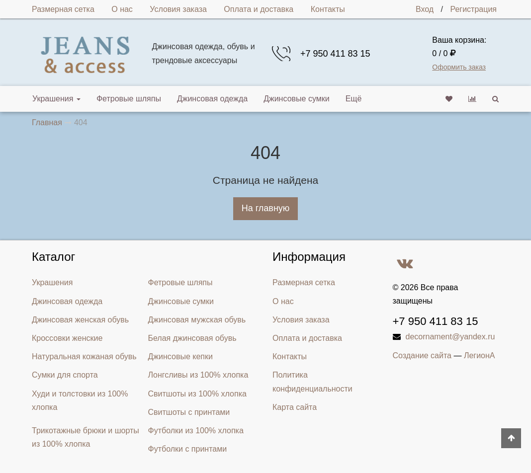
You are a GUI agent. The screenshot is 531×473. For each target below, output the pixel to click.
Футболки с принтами (187, 449)
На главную (266, 208)
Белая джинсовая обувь (192, 338)
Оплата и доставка (258, 9)
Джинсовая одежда (212, 98)
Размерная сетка (63, 9)
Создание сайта (422, 355)
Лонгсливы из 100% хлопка (198, 375)
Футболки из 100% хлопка (196, 430)
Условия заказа (178, 9)
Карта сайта (294, 407)
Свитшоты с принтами (189, 412)
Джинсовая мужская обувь (197, 319)
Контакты (328, 9)
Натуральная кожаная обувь (84, 356)
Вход (425, 9)
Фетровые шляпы (128, 98)
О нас (122, 9)
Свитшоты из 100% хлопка (197, 394)
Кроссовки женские (67, 338)
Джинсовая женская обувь (80, 319)
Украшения (56, 98)
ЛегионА (479, 355)
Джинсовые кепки (180, 356)
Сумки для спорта (65, 375)
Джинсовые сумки (297, 98)
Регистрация (473, 9)
